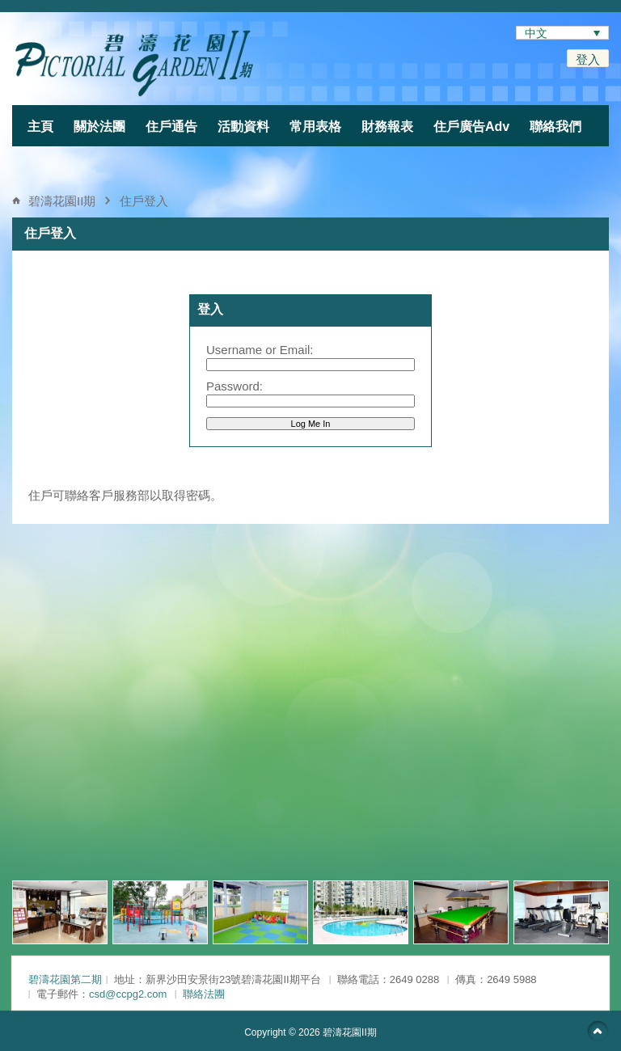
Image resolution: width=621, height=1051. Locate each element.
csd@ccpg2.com (128, 994)
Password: (234, 386)
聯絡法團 (204, 994)
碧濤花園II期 (61, 201)
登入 (588, 59)
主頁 (40, 126)
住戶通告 (171, 126)
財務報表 (387, 126)
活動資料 (243, 126)
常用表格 (315, 126)
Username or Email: (260, 350)
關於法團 (99, 126)
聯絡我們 (555, 126)
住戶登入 (144, 201)
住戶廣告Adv (471, 126)
